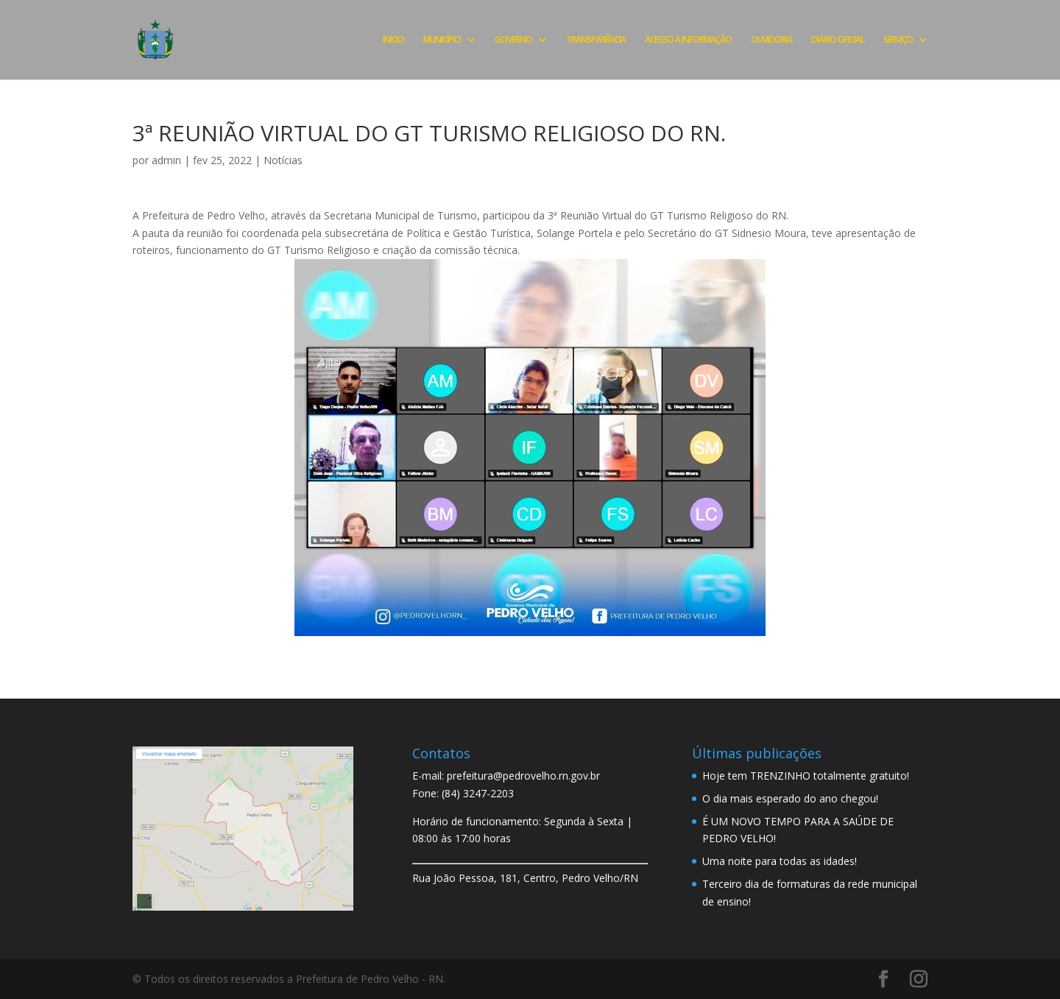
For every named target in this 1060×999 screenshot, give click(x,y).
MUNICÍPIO (442, 40)
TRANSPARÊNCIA (596, 40)
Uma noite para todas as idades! (779, 861)
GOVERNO (513, 40)
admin (166, 160)
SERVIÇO (898, 40)
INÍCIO (393, 40)
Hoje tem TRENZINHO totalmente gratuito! (805, 776)
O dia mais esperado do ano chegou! (790, 798)
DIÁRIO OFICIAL (837, 40)
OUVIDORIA (771, 40)
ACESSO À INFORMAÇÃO (688, 40)
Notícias (283, 160)
